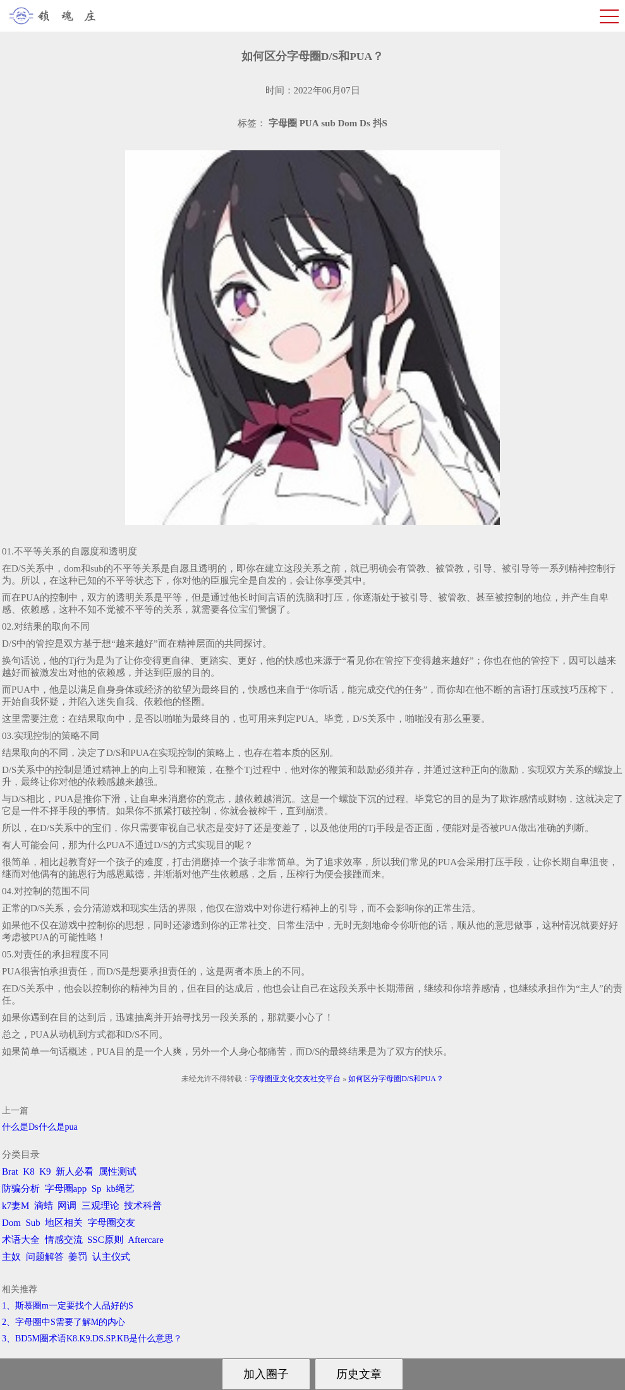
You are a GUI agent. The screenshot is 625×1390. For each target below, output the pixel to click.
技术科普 (143, 1206)
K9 (45, 1171)
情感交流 (64, 1240)
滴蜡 (43, 1206)
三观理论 (100, 1206)
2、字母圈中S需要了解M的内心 (63, 1322)
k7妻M (15, 1206)
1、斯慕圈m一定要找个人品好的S (67, 1305)
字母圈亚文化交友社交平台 (295, 1078)
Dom (11, 1223)
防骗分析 (21, 1188)
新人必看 (75, 1171)
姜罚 (77, 1257)
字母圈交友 (111, 1223)
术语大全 (21, 1240)
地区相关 (64, 1223)
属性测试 (118, 1171)
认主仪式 (111, 1257)
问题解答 (45, 1257)
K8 (28, 1171)
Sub (33, 1223)
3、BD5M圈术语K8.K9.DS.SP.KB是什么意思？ (92, 1338)
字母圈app (66, 1188)
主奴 (11, 1257)
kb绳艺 (120, 1188)
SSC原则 (105, 1240)
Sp (97, 1188)
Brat (10, 1171)
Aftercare (146, 1240)
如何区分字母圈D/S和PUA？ (396, 1078)
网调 (67, 1206)
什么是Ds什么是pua (40, 1127)
